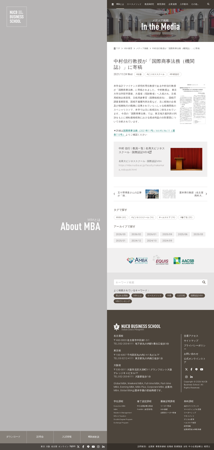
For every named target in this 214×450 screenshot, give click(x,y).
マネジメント (189, 416)
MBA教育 (128, 48)
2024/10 (151, 240)
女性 (185, 447)
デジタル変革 (189, 419)
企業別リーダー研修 (168, 413)
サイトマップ (191, 340)
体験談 (93, 437)
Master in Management (123, 413)
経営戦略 (187, 426)
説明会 (40, 437)
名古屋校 (118, 335)
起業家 (151, 447)
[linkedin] (103, 446)
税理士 (207, 447)
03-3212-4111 (126, 358)
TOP (117, 48)
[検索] (203, 282)
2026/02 (136, 234)
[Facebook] (83, 446)
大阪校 (117, 365)
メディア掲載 (142, 48)
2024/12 (136, 240)
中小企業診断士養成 (145, 406)
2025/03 (198, 234)
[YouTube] (93, 446)
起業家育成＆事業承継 (192, 429)
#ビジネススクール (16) (142, 217)
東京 (43, 447)
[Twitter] (78, 446)
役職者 (170, 447)
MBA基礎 (164, 409)
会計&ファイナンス (191, 406)
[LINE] (88, 446)
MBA (115, 409)
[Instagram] (98, 446)
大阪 (48, 447)
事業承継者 (161, 447)
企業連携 (173, 4)
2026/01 (151, 234)
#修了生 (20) (186, 217)
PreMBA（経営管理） (145, 409)
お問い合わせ (191, 353)
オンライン (63, 447)
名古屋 (54, 447)
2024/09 (167, 240)
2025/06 (182, 234)
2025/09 (167, 234)
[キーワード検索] (157, 282)
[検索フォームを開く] (208, 4)
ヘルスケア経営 (190, 423)
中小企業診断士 (195, 447)
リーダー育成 (165, 406)
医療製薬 (178, 447)
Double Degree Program (123, 419)
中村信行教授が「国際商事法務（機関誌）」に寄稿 (176, 48)
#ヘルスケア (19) (167, 217)
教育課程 (161, 4)
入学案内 (184, 4)
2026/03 (120, 234)
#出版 (139, 74)
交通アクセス (191, 335)
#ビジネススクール (156, 74)
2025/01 (120, 240)
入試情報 (67, 437)
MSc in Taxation (120, 416)
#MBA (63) (121, 217)
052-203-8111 (126, 343)
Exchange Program (121, 423)
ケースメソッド (134, 4)
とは (120, 4)
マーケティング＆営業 (192, 409)
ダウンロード (13, 437)
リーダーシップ (190, 413)
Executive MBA (119, 406)
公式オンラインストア (194, 360)
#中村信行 (174, 74)
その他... (195, 4)
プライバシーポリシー (194, 347)
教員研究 (149, 4)
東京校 (117, 350)
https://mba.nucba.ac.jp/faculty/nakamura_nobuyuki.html (141, 167)
